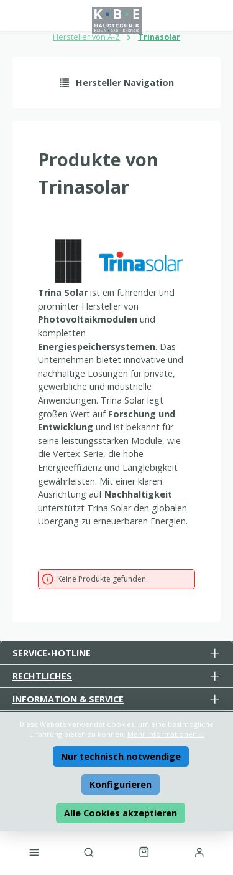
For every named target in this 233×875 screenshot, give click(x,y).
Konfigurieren (120, 784)
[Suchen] (89, 852)
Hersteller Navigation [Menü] (117, 82)
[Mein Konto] (199, 852)
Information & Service (68, 699)
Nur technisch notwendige (121, 756)
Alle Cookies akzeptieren (120, 813)
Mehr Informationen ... (165, 734)
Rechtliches (42, 676)
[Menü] (33, 852)
